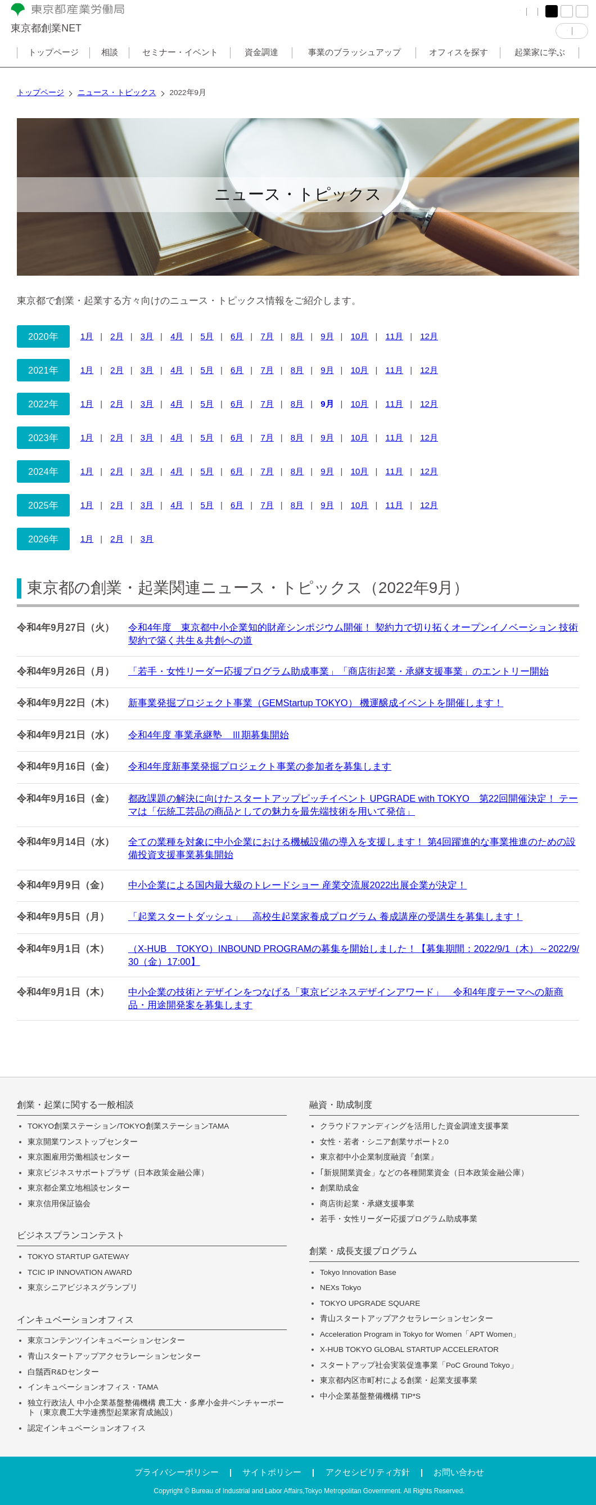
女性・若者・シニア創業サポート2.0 (384, 1142)
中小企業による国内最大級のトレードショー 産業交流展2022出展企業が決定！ (297, 885)
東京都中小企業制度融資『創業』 (379, 1157)
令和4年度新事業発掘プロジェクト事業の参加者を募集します (259, 766)
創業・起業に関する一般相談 (75, 1104)
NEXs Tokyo (340, 1287)
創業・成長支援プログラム (363, 1251)
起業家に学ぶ (539, 64)
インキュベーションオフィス (75, 1319)
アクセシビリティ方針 (368, 1472)
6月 (237, 336)
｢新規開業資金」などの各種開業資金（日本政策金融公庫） (424, 1173)
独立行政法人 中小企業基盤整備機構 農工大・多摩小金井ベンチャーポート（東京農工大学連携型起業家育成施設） (156, 1408)
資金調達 (261, 64)
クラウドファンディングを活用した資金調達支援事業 (414, 1126)
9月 (326, 336)
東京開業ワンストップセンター (83, 1142)
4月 (176, 336)
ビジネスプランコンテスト (71, 1235)
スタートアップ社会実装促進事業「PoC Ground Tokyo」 (419, 1365)
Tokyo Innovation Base (358, 1272)
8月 (297, 336)
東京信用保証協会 (59, 1203)
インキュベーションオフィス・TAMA (93, 1387)
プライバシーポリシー (176, 1472)
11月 (394, 336)
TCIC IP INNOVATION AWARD (80, 1272)
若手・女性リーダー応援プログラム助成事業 (398, 1219)
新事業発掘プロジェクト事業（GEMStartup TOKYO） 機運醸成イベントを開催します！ (315, 703)
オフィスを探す (458, 64)
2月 (116, 336)
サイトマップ (480, 16)
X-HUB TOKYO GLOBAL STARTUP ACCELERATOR (409, 1349)
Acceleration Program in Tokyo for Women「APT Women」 (420, 1334)
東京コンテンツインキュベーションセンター (106, 1340)
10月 (360, 336)
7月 (266, 336)
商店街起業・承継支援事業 (367, 1203)
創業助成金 (339, 1188)
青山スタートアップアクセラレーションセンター (114, 1356)
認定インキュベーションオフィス (87, 1428)
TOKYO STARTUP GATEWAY (78, 1256)
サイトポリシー (271, 1472)
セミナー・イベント (180, 64)
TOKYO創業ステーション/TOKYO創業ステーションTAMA (128, 1126)
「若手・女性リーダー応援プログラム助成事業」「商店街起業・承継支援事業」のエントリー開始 (338, 671)
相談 (109, 64)
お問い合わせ (459, 1472)
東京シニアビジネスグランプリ (83, 1287)
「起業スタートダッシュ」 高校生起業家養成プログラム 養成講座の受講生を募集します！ (325, 916)
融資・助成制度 (340, 1104)
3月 (147, 336)
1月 (86, 336)
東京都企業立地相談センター (79, 1188)
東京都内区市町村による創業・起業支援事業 (398, 1380)
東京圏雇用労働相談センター (79, 1157)
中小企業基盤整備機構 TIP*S (370, 1396)
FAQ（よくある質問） (404, 16)
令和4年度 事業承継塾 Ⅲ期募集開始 (208, 735)
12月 (429, 336)
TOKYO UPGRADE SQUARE (370, 1303)
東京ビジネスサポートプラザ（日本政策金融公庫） (118, 1173)
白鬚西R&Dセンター (63, 1372)
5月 (207, 336)
